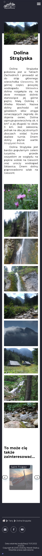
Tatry (11, 521)
